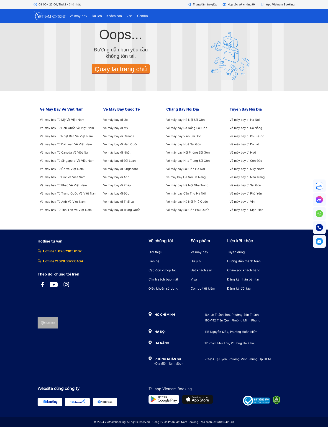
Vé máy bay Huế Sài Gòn (183, 144)
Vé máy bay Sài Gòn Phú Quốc (187, 210)
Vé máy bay (78, 16)
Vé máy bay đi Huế (243, 152)
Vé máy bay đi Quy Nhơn (247, 169)
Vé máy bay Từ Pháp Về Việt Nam (63, 185)
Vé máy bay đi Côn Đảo (246, 160)
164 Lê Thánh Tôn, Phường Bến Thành (232, 314)
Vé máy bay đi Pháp (117, 185)
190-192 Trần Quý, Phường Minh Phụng (232, 320)
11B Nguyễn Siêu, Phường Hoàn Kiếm (231, 332)
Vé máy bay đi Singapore (120, 169)
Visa (129, 16)
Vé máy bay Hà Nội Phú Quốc (187, 201)
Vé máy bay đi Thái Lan (119, 201)
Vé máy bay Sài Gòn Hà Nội (185, 169)
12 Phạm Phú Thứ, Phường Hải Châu (230, 343)
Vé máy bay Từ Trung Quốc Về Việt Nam (68, 193)
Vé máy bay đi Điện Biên (247, 210)
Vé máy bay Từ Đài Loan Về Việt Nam (66, 144)
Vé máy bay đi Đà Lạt (244, 144)
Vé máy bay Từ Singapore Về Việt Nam (67, 160)
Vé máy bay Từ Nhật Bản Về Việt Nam (66, 136)
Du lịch (97, 16)
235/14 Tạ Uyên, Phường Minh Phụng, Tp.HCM (238, 359)
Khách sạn (114, 16)
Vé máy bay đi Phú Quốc (247, 136)
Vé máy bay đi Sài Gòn (245, 185)
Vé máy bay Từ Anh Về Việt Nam (62, 201)
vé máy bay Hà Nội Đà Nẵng (186, 177)
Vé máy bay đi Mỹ (115, 128)
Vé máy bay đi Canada (118, 136)
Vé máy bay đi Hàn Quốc (120, 144)
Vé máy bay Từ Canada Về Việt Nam (65, 152)
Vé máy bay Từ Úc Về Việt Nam (62, 169)
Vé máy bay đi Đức (116, 193)
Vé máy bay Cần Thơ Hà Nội (186, 193)
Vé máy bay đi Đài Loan (119, 160)
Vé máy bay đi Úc (115, 119)
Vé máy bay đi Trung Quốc (121, 210)
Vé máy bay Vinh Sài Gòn (184, 136)
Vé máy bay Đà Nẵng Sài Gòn (186, 128)
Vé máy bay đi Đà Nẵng (246, 128)
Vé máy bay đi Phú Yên (246, 193)
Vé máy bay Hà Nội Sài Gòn (185, 119)
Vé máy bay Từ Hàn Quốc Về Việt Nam (67, 128)
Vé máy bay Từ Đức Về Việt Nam (62, 177)
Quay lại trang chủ (121, 69)
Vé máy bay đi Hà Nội (245, 119)
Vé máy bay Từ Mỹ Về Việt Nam (62, 119)
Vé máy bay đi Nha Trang (247, 177)
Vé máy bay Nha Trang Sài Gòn (188, 160)
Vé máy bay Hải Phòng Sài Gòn (188, 152)
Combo (142, 16)
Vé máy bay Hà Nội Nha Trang (187, 185)
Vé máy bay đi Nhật (117, 152)
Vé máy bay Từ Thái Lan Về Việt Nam (66, 210)
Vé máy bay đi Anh (116, 177)
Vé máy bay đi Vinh (243, 201)
